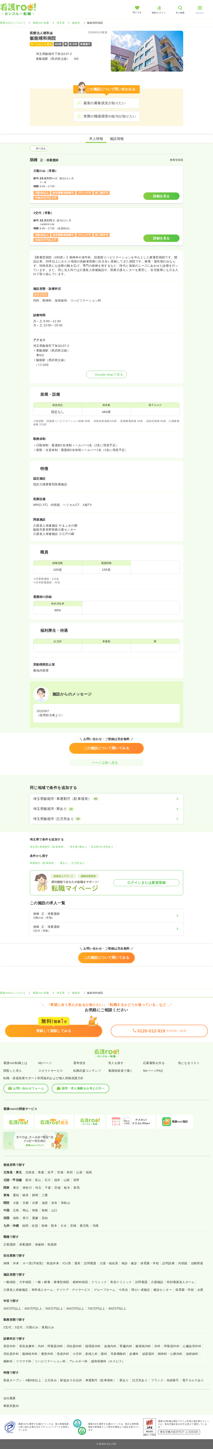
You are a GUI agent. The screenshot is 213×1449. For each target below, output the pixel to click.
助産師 (52, 1244)
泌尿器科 (148, 1353)
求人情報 (96, 139)
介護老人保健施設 (15, 1289)
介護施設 (157, 1282)
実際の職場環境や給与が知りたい (109, 116)
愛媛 (35, 1218)
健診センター (162, 1289)
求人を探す (116, 1063)
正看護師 (9, 1244)
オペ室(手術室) (33, 1263)
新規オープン (12, 1380)
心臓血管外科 (192, 1346)
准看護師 (25, 1244)
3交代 (19, 1327)
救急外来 (53, 1263)
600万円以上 (75, 1308)
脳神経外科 (29, 1353)
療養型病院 (61, 1282)
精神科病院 (80, 1282)
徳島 (16, 1218)
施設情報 (117, 139)
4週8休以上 (33, 1380)
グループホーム (104, 1289)
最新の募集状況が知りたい (104, 103)
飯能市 (76, 22)
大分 (63, 1225)
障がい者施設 (140, 1289)
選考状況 (79, 1063)
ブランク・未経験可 (165, 1380)
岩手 (50, 1172)
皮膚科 (133, 1353)
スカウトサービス (50, 1070)
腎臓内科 (126, 1346)
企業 (200, 1289)
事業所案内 (11, 1406)
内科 (41, 1346)
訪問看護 (90, 1263)
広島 (16, 1210)
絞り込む (39, 148)
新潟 (28, 1180)
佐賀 (35, 1225)
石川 (48, 1180)
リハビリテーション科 (50, 1361)
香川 (26, 1218)
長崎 (44, 1225)
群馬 (76, 1187)
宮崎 (73, 1225)
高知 (45, 1218)
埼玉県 (61, 22)
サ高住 (123, 1289)
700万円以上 (96, 1308)
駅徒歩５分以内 (71, 1380)
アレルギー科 (78, 1361)
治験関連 (197, 1263)
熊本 (54, 1225)
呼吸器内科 (55, 1346)
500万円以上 (54, 1308)
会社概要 (9, 1398)
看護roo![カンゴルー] (12, 22)
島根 (45, 1210)
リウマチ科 (23, 1361)
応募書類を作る (154, 1063)
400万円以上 (33, 1308)
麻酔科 (8, 1361)
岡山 (26, 1210)
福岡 (25, 1225)
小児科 (77, 1353)
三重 (45, 1195)
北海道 (30, 1172)
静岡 (35, 1195)
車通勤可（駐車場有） (43, 863)
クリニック (99, 1282)
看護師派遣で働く (120, 1070)
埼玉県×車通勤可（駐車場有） (48, 846)
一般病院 (9, 1282)
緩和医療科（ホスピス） (108, 1361)
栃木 (67, 1187)
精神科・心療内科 (170, 1353)
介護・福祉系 (109, 1263)
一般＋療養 (42, 1282)
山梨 (67, 1180)
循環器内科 (93, 1346)
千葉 (48, 1187)
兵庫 (35, 1203)
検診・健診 (129, 1263)
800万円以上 (117, 1308)
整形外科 (47, 1353)
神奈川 (27, 1187)
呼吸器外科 (171, 1346)
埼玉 (38, 1187)
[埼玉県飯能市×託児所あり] (106, 819)
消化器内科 (74, 1346)
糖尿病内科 (143, 1346)
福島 (89, 1172)
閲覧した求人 (12, 1070)
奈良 (54, 1203)
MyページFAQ (153, 1070)
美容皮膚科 (27, 1346)
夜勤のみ (48, 1327)
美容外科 (9, 1346)
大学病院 (25, 1282)
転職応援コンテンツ (87, 1070)
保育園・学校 (149, 1263)
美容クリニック (121, 1282)
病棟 (6, 1263)
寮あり (64, 863)
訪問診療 (168, 1263)
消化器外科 (11, 1353)
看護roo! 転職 (41, 22)
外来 (16, 1263)
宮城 (60, 1172)
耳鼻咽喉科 (118, 1353)
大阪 (16, 1203)
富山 (38, 1180)
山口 (54, 1210)
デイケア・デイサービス (73, 1289)
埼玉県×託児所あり (102, 846)
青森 (41, 1172)
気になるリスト (189, 1063)
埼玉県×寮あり (78, 846)
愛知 (16, 1195)
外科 (157, 1346)
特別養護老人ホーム (180, 1282)
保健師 (39, 1244)
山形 (79, 1172)
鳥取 (35, 1210)
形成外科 (63, 1353)
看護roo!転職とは (15, 1063)
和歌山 (65, 1203)
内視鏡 (182, 1263)
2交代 (7, 1327)
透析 (77, 1263)
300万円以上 (12, 1308)
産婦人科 (91, 1353)
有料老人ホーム (42, 1289)
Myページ (45, 1063)
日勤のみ (32, 1327)
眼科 (104, 1353)
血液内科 (110, 1346)
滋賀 (45, 1203)
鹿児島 (84, 1225)
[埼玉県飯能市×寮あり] (106, 809)
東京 (16, 1187)
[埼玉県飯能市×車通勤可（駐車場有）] (106, 799)
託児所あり (78, 863)
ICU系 (66, 1263)
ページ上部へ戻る (106, 762)
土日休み (51, 1380)
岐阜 (26, 1195)
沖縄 (95, 1225)
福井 (57, 1180)
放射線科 (192, 1353)
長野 (76, 1180)
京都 (26, 1203)
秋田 (70, 1172)
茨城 (57, 1187)
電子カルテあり (193, 1380)
